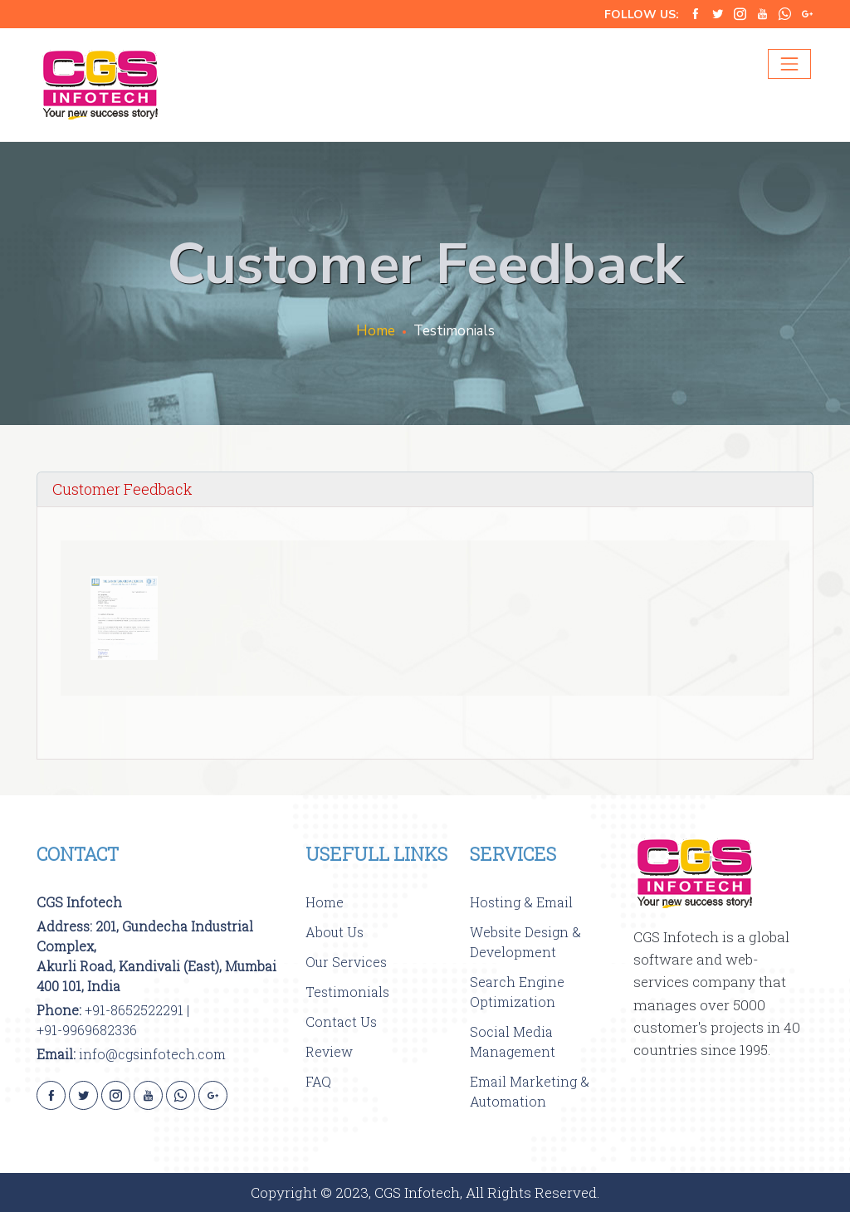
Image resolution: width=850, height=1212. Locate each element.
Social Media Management (512, 1041)
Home (375, 330)
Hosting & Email (521, 902)
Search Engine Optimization (517, 991)
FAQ (318, 1081)
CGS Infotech (79, 902)
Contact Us (341, 1021)
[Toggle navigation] (789, 64)
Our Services (346, 961)
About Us (334, 932)
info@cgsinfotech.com (152, 1054)
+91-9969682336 (87, 1030)
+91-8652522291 (134, 1010)
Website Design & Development (525, 941)
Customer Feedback (122, 489)
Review (329, 1051)
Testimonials (347, 991)
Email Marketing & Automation (529, 1091)
